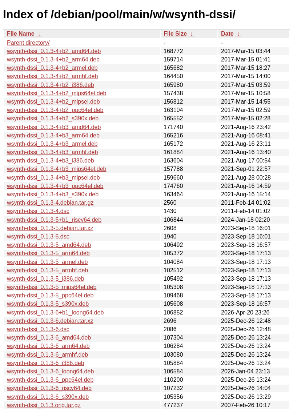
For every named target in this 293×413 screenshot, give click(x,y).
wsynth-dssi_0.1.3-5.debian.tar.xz (50, 228)
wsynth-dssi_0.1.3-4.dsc (38, 211)
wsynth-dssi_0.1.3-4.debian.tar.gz (50, 203)
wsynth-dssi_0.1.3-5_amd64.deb (49, 245)
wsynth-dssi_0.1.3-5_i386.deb (45, 279)
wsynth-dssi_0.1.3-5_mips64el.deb (51, 287)
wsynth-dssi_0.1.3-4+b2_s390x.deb (53, 118)
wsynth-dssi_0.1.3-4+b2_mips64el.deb (57, 93)
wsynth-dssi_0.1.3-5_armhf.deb (47, 270)
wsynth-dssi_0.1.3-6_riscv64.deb (49, 388)
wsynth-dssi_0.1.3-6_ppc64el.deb (50, 380)
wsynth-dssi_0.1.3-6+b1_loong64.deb (55, 312)
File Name (21, 34)
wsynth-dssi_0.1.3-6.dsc (38, 329)
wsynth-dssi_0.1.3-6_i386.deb (45, 363)
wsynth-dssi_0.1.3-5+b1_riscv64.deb (54, 220)
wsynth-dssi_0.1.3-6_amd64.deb (49, 337)
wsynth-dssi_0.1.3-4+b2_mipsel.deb (53, 102)
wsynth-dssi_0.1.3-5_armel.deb (47, 262)
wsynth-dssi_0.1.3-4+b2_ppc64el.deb (55, 110)
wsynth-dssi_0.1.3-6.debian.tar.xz (50, 321)
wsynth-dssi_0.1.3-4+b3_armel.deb (52, 144)
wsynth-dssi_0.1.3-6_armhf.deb (47, 355)
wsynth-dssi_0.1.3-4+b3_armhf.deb (52, 152)
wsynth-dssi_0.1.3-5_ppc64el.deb (50, 295)
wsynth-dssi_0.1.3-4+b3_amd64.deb (54, 127)
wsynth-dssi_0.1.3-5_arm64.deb (48, 253)
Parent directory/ (28, 43)
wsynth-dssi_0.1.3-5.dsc (38, 236)
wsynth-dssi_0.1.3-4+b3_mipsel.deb (53, 178)
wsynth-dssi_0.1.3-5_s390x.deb (48, 304)
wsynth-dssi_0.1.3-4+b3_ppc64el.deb (55, 186)
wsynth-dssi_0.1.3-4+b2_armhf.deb (52, 76)
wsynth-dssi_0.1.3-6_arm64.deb (48, 346)
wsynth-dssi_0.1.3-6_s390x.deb (48, 397)
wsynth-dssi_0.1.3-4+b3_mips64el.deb (57, 169)
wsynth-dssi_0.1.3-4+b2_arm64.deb (53, 59)
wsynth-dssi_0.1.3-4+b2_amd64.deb (54, 51)
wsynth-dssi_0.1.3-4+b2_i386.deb (50, 85)
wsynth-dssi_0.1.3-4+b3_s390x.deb (53, 194)
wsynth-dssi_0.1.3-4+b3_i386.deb (50, 160)
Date (227, 34)
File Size (175, 34)
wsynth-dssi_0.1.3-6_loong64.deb (50, 371)
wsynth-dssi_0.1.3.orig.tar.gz (44, 405)
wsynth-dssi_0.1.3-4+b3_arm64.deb (53, 135)
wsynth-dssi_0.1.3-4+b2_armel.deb (52, 68)
